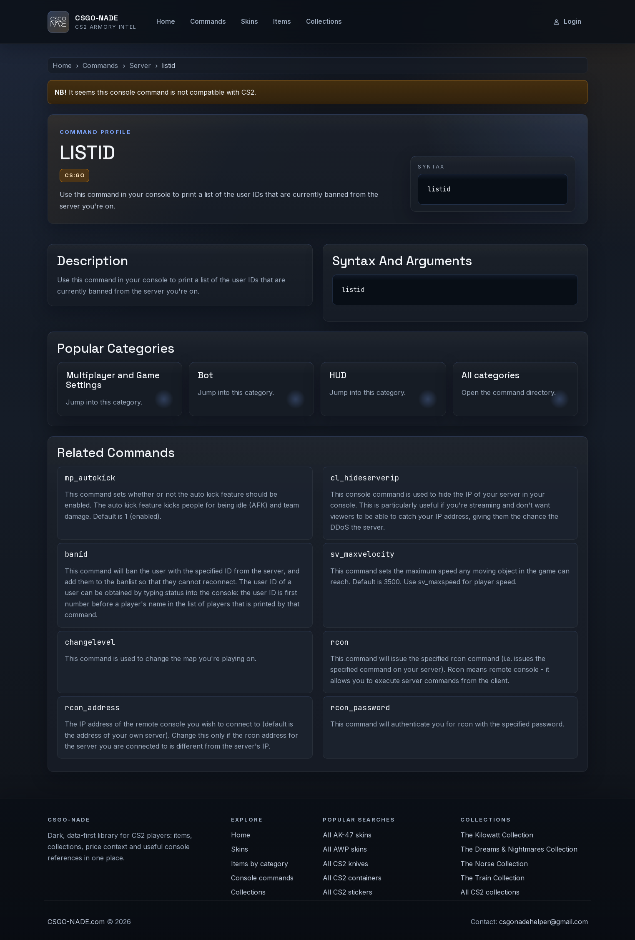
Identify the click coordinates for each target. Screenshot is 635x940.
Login (566, 22)
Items (282, 21)
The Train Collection (492, 878)
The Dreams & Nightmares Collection (518, 849)
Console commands (262, 878)
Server (140, 65)
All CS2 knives (345, 864)
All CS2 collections (490, 892)
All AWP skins (345, 849)
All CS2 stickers (347, 892)
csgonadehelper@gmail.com (543, 921)
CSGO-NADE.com (76, 921)
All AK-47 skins (347, 835)
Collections (324, 21)
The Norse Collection (494, 864)
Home (165, 21)
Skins (249, 21)
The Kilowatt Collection (496, 835)
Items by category (259, 864)
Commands (208, 21)
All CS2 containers (352, 878)
